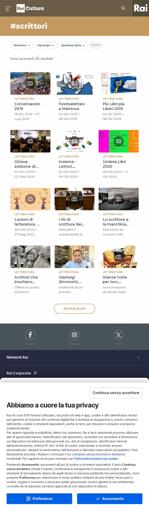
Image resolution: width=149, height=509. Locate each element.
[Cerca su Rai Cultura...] (124, 8)
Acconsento (113, 503)
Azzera (95, 44)
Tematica (19, 45)
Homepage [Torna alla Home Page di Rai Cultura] (30, 8)
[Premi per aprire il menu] (8, 8)
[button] (115, 397)
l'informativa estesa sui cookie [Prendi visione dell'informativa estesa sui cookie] (96, 463)
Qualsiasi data (71, 45)
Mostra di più (75, 309)
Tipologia (43, 45)
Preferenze (43, 503)
